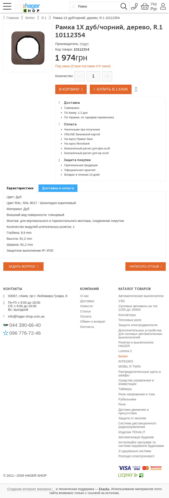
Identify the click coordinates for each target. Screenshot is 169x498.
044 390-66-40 (25, 325)
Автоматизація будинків (136, 437)
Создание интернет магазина (29, 489)
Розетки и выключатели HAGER (136, 344)
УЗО (121, 301)
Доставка (87, 301)
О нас (84, 296)
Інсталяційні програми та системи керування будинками (141, 444)
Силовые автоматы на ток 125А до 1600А (137, 307)
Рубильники (127, 399)
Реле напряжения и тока (136, 394)
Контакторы (127, 315)
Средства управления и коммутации (136, 382)
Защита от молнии (132, 418)
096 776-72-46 (25, 333)
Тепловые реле (129, 320)
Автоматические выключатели (140, 296)
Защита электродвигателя (137, 325)
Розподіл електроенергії (136, 456)
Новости (86, 306)
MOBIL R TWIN (129, 366)
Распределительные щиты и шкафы (139, 373)
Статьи (85, 311)
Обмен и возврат (92, 321)
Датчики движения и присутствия (133, 411)
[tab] (20, 188)
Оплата (85, 316)
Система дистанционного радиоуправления (137, 425)
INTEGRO (125, 361)
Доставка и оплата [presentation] (58, 188)
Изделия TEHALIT (131, 432)
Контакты (87, 327)
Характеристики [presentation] (20, 188)
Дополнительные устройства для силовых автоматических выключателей (140, 334)
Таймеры (125, 389)
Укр (152, 4)
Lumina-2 (125, 351)
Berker (123, 356)
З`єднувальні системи (134, 451)
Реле (122, 404)
